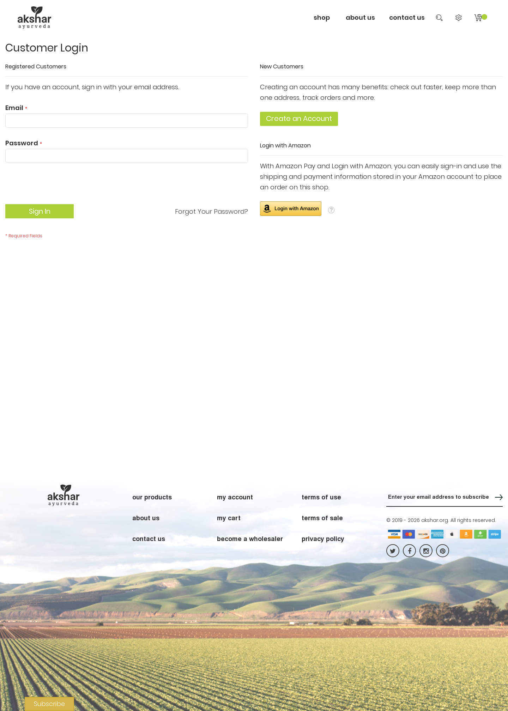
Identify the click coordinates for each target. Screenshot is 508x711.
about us (145, 518)
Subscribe (49, 703)
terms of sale (322, 518)
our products (152, 497)
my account (235, 497)
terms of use (321, 497)
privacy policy (323, 538)
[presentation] (59, 187)
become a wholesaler (250, 538)
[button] (331, 209)
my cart (229, 518)
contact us (407, 17)
